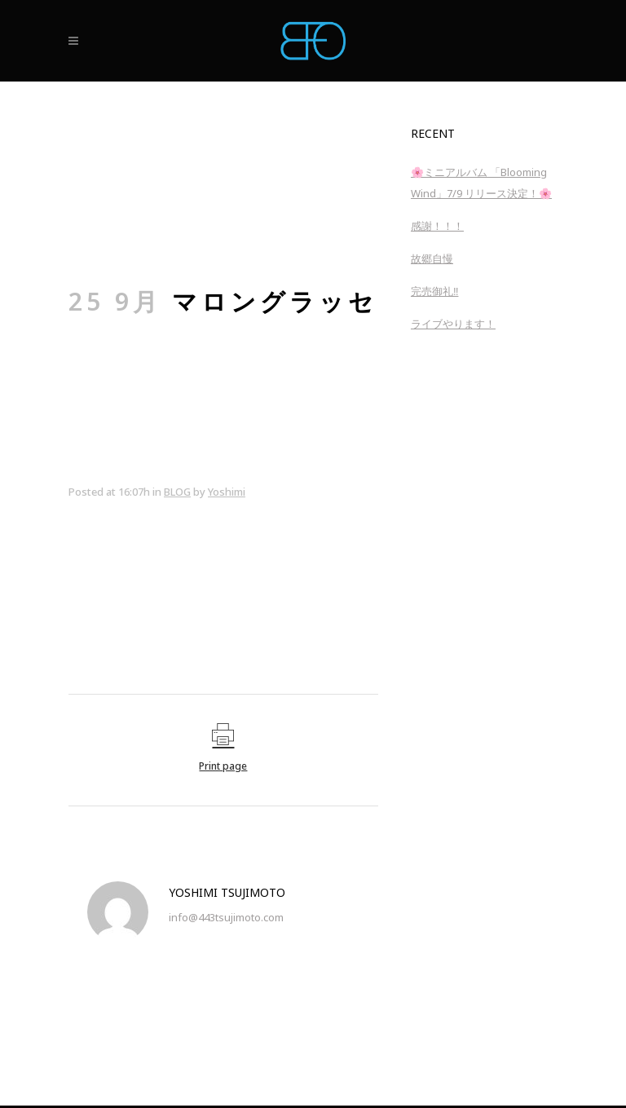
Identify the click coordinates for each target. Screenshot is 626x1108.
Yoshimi (226, 491)
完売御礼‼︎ (435, 291)
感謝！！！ (437, 226)
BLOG (177, 491)
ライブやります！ (453, 323)
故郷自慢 (432, 258)
